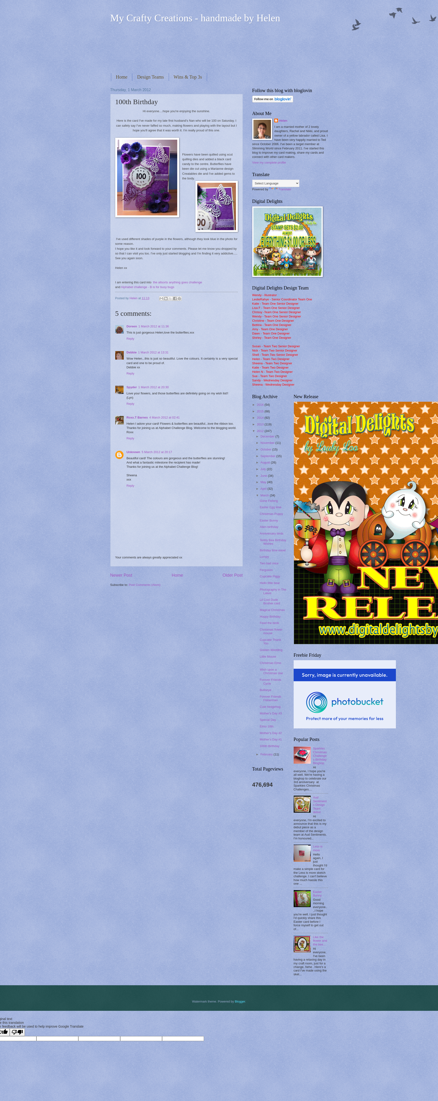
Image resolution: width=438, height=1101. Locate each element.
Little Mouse (268, 656)
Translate (280, 189)
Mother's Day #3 (271, 713)
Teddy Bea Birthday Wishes (273, 541)
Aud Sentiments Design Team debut (320, 805)
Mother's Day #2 (271, 733)
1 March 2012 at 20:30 (153, 387)
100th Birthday (269, 746)
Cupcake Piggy (270, 576)
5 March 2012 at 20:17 (157, 452)
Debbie (132, 352)
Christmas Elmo (270, 663)
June (264, 475)
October (266, 449)
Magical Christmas (272, 610)
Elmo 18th (267, 726)
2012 (260, 431)
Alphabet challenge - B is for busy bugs (147, 287)
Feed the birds (269, 623)
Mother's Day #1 (271, 739)
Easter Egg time (271, 507)
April (264, 488)
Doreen (132, 326)
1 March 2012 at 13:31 (153, 352)
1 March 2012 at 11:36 (153, 326)
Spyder (132, 387)
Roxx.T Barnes (137, 417)
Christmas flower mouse (271, 631)
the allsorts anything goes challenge (177, 282)
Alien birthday (269, 527)
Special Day (268, 720)
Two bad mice (269, 563)
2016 (260, 404)
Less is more (318, 848)
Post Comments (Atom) (144, 585)
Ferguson (266, 570)
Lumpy (264, 556)
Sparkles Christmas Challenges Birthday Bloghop (320, 756)
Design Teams (150, 77)
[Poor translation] (17, 1032)
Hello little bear (270, 583)
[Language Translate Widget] (275, 183)
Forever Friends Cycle (270, 681)
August (266, 462)
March (265, 495)
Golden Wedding (271, 650)
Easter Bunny (269, 520)
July (264, 469)
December (268, 436)
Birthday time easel (273, 550)
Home (122, 77)
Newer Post (121, 575)
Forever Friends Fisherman (270, 698)
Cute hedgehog (270, 707)
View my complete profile (269, 162)
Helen (283, 120)
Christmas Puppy (271, 514)
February (267, 754)
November (268, 443)
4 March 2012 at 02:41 (164, 417)
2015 (260, 411)
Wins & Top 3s (188, 77)
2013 (260, 424)
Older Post (232, 575)
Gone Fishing (269, 501)
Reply (130, 338)
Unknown (133, 452)
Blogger (240, 1001)
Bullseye (265, 690)
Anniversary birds (271, 533)
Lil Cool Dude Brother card (270, 601)
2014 (260, 417)
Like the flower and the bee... (320, 940)
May (264, 482)
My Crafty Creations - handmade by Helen (195, 18)
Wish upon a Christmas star (271, 671)
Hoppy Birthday (270, 616)
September (268, 456)
